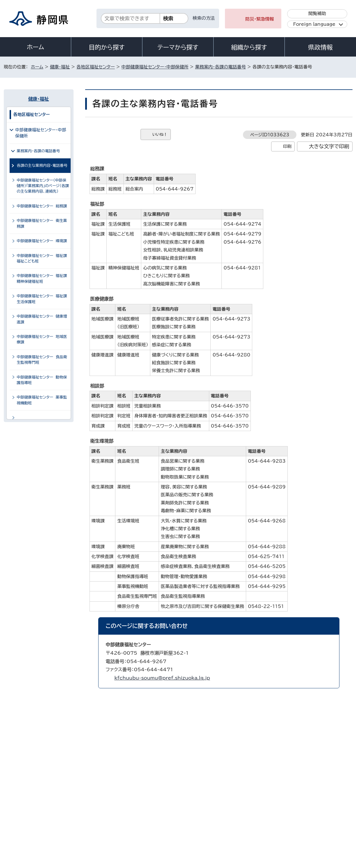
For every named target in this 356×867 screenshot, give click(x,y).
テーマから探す (177, 47)
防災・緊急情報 (259, 19)
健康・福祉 (60, 67)
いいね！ (160, 134)
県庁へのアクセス (326, 781)
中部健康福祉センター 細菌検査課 (42, 440)
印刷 (287, 146)
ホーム (35, 47)
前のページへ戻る (295, 703)
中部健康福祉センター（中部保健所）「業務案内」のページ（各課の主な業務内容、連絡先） (43, 185)
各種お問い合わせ (274, 781)
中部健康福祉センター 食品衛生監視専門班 (42, 359)
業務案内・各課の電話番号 (220, 67)
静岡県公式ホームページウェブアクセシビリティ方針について (197, 817)
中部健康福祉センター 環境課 (42, 241)
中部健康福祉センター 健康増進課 (42, 319)
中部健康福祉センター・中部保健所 (155, 67)
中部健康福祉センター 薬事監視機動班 (42, 400)
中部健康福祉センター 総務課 (42, 206)
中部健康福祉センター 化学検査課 (42, 420)
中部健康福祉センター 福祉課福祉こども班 (42, 258)
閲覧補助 (317, 13)
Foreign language (314, 24)
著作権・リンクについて (31, 817)
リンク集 (285, 817)
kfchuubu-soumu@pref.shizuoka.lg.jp (162, 678)
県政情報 (320, 47)
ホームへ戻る (339, 703)
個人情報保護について (96, 817)
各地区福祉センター (95, 67)
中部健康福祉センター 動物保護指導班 (42, 380)
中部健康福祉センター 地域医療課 (42, 339)
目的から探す (107, 47)
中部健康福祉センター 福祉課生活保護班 (42, 298)
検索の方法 (204, 18)
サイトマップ (325, 817)
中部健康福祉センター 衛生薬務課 (42, 223)
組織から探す (249, 47)
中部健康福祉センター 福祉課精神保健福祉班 (42, 278)
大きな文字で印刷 (329, 146)
